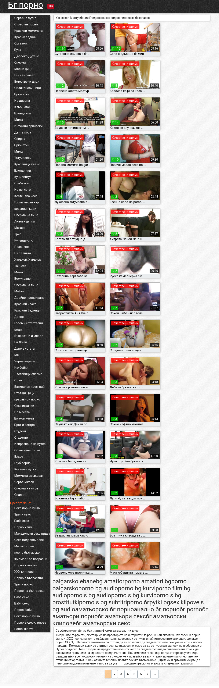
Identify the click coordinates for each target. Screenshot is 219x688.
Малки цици (23, 69)
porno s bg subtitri (103, 602)
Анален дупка (24, 221)
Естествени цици (27, 81)
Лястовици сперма (28, 374)
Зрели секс (22, 514)
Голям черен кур (26, 202)
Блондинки (22, 170)
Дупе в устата (24, 348)
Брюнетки (21, 94)
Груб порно (22, 463)
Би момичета (24, 418)
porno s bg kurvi (132, 595)
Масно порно (24, 546)
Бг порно (25, 5)
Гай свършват (24, 75)
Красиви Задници (27, 310)
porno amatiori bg (147, 581)
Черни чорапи (24, 361)
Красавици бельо (27, 164)
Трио (18, 234)
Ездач (18, 457)
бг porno (191, 609)
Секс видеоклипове (29, 540)
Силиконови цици (27, 88)
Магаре (19, 228)
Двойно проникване (29, 298)
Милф (18, 120)
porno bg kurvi (137, 588)
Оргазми (20, 43)
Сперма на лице (26, 215)
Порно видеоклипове (30, 622)
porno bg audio (98, 588)
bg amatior (110, 581)
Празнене (21, 247)
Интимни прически (28, 126)
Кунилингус (23, 177)
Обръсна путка (25, 18)
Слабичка (21, 183)
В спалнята (22, 253)
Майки (19, 291)
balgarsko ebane (74, 581)
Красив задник (25, 37)
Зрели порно (23, 584)
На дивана (22, 101)
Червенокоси (24, 482)
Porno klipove (23, 629)
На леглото (22, 190)
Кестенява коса (26, 196)
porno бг (138, 602)
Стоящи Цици (24, 393)
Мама (18, 272)
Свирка (19, 139)
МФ (17, 355)
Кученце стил (24, 240)
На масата (22, 412)
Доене (19, 317)
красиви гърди (25, 209)
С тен (18, 380)
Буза (17, 50)
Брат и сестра (24, 425)
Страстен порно (26, 24)
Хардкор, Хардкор (27, 259)
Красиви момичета (28, 31)
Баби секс (21, 603)
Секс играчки (24, 406)
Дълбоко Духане (26, 56)
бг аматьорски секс (103, 623)
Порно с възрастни (28, 578)
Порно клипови (25, 565)
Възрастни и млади (28, 336)
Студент (20, 431)
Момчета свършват (29, 476)
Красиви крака (25, 304)
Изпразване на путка (30, 444)
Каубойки (21, 368)
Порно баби (23, 610)
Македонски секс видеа (32, 533)
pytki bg (160, 602)
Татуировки (23, 158)
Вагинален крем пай (29, 387)
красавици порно (27, 399)
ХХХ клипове (24, 572)
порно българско (27, 553)
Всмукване (22, 279)
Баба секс (21, 521)
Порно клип (23, 527)
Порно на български (29, 591)
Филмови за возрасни (30, 559)
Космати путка (25, 469)
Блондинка (22, 113)
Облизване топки (27, 450)
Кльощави (22, 107)
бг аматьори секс (122, 616)
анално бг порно (157, 609)
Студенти (21, 437)
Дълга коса (22, 132)
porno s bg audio (89, 595)
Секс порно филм (27, 508)
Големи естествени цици (28, 326)
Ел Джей (20, 342)
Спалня (19, 495)
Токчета (20, 266)
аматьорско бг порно (104, 609)
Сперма (20, 62)
